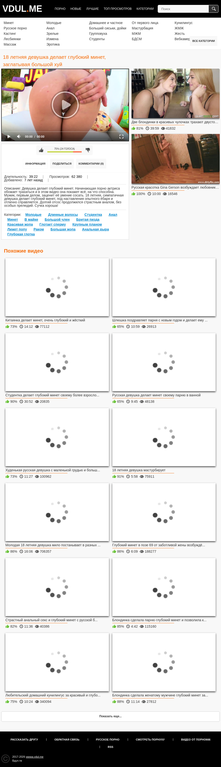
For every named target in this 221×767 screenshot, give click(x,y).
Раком (39, 229)
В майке (31, 219)
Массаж (10, 44)
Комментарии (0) (91, 163)
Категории (145, 9)
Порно (60, 9)
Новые (75, 9)
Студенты (96, 39)
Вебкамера (183, 39)
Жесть (180, 34)
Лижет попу (17, 229)
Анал (50, 28)
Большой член (57, 219)
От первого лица (145, 23)
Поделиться (61, 163)
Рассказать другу (24, 739)
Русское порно (15, 28)
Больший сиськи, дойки (107, 28)
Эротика (53, 44)
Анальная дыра (95, 229)
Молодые (53, 23)
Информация (35, 163)
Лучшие (92, 9)
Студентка (93, 215)
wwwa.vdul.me (35, 756)
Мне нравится (41, 150)
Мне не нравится (88, 150)
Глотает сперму (52, 224)
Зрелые (52, 34)
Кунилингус (184, 23)
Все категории (203, 40)
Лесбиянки (12, 39)
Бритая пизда (88, 219)
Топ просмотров (118, 9)
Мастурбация (142, 28)
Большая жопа (63, 229)
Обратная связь (66, 739)
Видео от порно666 (195, 739)
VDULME (22, 9)
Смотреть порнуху (150, 739)
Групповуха (98, 34)
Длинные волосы (63, 215)
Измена (52, 39)
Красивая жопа (20, 224)
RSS (110, 746)
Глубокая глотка (21, 234)
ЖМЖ (179, 28)
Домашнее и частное (106, 23)
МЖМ (136, 34)
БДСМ (137, 39)
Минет (9, 23)
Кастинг (10, 34)
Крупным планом (87, 224)
